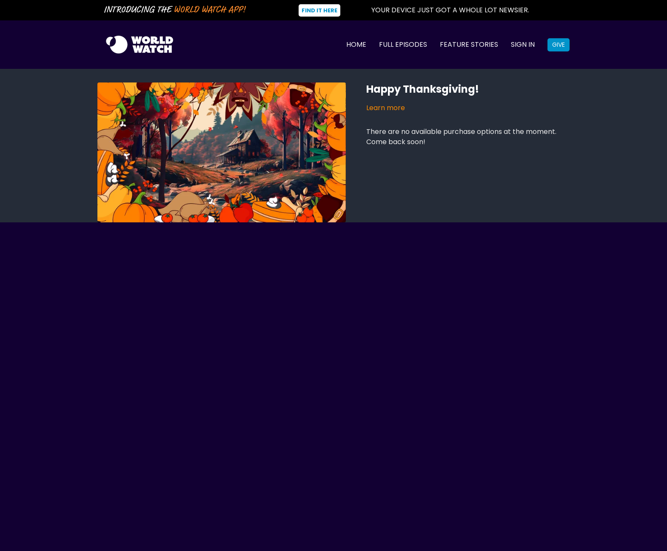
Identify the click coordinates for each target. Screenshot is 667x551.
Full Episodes (403, 44)
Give (558, 44)
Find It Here (319, 10)
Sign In (523, 44)
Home (356, 44)
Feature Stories (469, 44)
